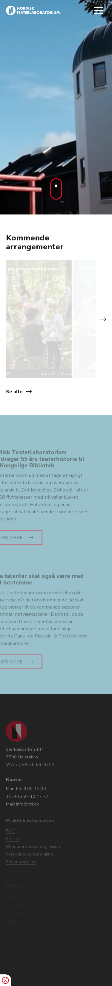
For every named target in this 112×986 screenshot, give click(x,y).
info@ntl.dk (27, 804)
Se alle (14, 391)
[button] (102, 319)
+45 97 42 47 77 (31, 796)
